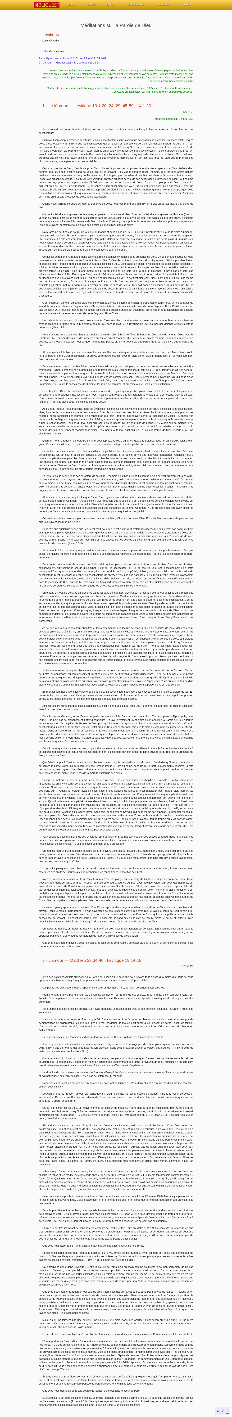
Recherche (164, 4)
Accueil (71, 4)
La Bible (91, 4)
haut (227, 1411)
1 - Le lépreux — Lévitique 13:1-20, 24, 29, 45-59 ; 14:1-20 (72, 58)
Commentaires (135, 4)
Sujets (110, 4)
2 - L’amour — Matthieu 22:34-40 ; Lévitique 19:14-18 (69, 62)
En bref (186, 4)
